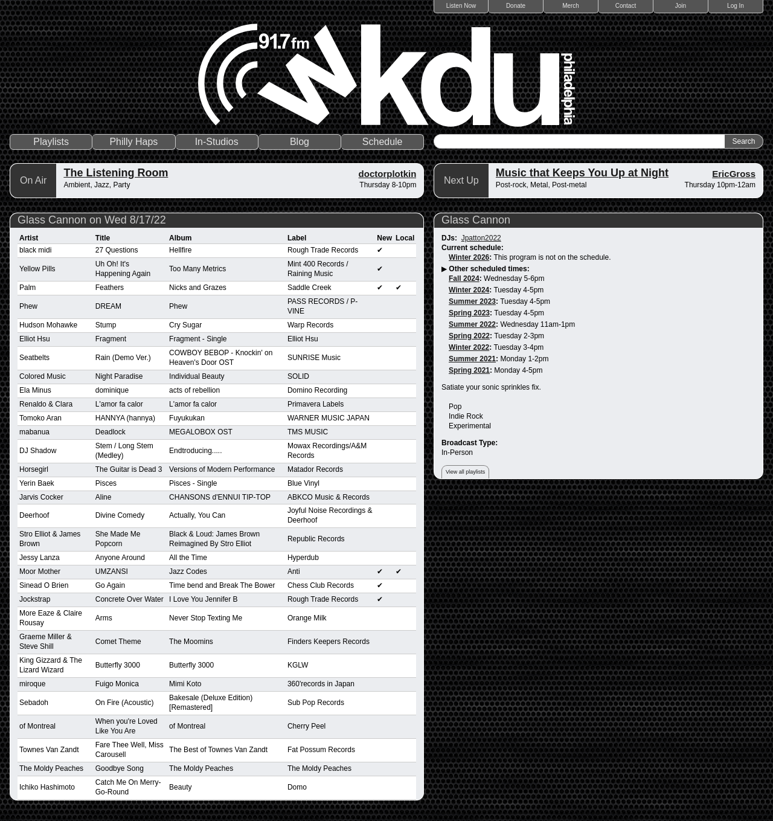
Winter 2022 (469, 347)
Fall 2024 (464, 278)
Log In (735, 5)
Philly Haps (133, 142)
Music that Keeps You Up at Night (582, 173)
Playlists (51, 142)
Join (680, 5)
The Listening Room (115, 173)
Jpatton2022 (481, 238)
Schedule (382, 142)
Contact (625, 5)
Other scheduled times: (489, 269)
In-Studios (217, 142)
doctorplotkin (388, 174)
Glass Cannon (475, 220)
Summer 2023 (472, 301)
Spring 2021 (469, 370)
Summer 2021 (472, 359)
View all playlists (465, 472)
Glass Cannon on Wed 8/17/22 (92, 220)
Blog (299, 142)
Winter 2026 (469, 257)
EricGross (733, 174)
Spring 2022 (469, 336)
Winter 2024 (469, 290)
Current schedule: (472, 247)
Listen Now (461, 5)
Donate (515, 5)
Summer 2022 (472, 324)
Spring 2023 (469, 313)
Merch (570, 5)
